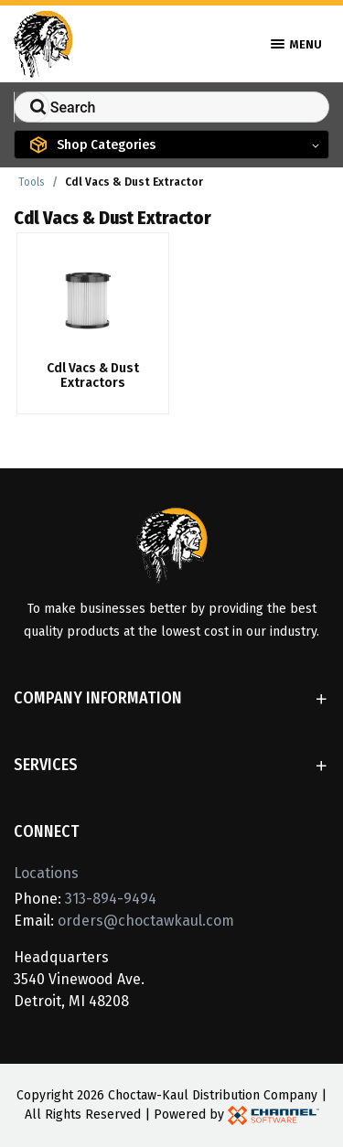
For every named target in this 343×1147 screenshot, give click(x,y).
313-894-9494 (110, 898)
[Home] (43, 42)
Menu (296, 44)
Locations (46, 873)
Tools (31, 182)
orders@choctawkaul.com (146, 920)
